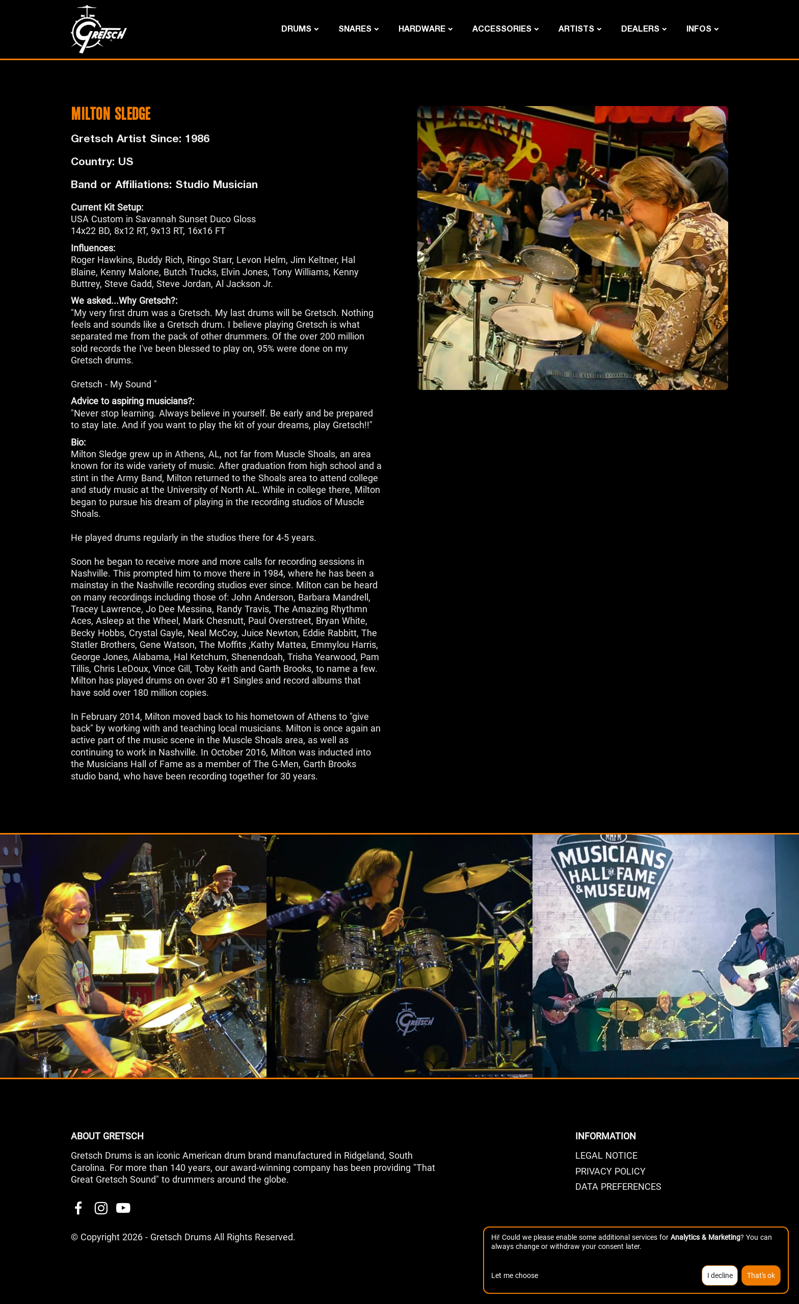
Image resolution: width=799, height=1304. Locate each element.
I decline (720, 1275)
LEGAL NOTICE (606, 1155)
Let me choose (514, 1275)
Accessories (501, 28)
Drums (296, 28)
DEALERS (640, 28)
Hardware (421, 28)
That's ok (761, 1275)
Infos (698, 28)
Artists (576, 28)
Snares (354, 28)
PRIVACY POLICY (610, 1171)
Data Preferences (618, 1186)
